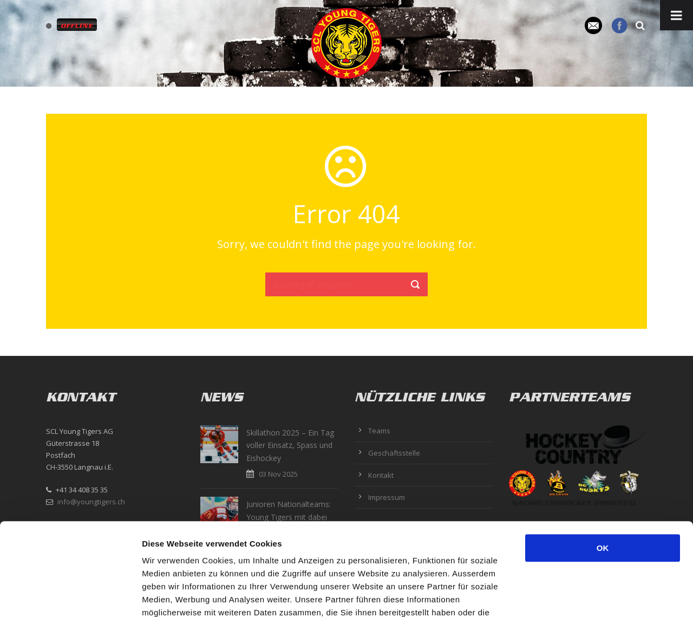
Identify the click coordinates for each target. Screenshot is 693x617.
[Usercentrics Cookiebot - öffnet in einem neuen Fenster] (70, 596)
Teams (379, 431)
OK (603, 461)
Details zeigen (575, 595)
